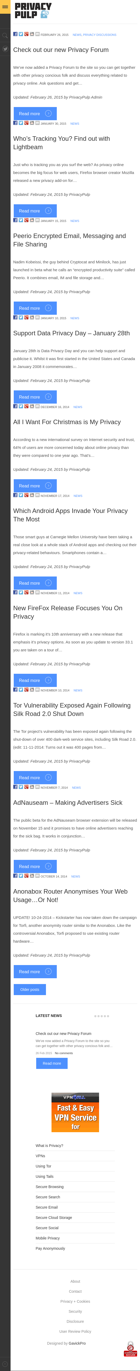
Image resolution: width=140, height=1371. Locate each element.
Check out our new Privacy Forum (61, 49)
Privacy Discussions (99, 34)
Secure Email (47, 1207)
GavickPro (77, 1343)
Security (75, 1311)
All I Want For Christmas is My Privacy (67, 421)
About (75, 1281)
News (77, 34)
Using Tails (44, 1176)
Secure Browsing (50, 1187)
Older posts (29, 989)
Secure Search (48, 1197)
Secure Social (47, 1228)
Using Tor (43, 1166)
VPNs (40, 1156)
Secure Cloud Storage (54, 1217)
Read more (29, 114)
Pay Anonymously (50, 1248)
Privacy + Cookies (75, 1301)
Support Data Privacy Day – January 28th (71, 333)
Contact (75, 1291)
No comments (64, 1053)
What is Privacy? (49, 1146)
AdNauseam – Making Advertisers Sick (68, 802)
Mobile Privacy (48, 1238)
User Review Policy (75, 1331)
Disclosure (75, 1321)
